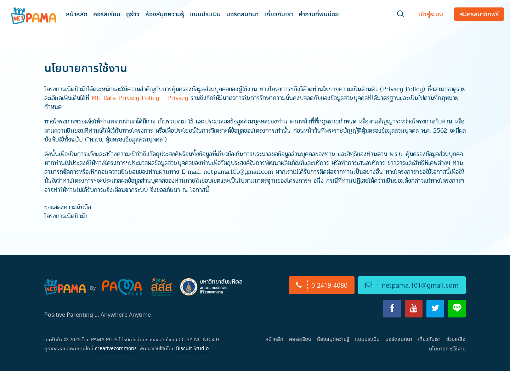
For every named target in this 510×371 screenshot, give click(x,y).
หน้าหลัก (76, 14)
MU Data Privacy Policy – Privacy (140, 98)
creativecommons (116, 348)
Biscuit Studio (192, 348)
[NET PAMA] (34, 14)
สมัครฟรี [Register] (479, 14)
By (93, 288)
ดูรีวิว (133, 14)
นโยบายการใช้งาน (447, 348)
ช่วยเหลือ (456, 339)
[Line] (457, 308)
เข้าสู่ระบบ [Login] (430, 14)
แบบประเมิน (205, 14)
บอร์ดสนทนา (242, 14)
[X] (435, 308)
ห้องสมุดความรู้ (164, 14)
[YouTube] (414, 308)
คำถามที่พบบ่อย (319, 14)
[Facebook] (392, 308)
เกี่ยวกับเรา (278, 14)
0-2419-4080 (321, 285)
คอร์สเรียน (106, 14)
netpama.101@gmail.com (412, 285)
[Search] (400, 15)
